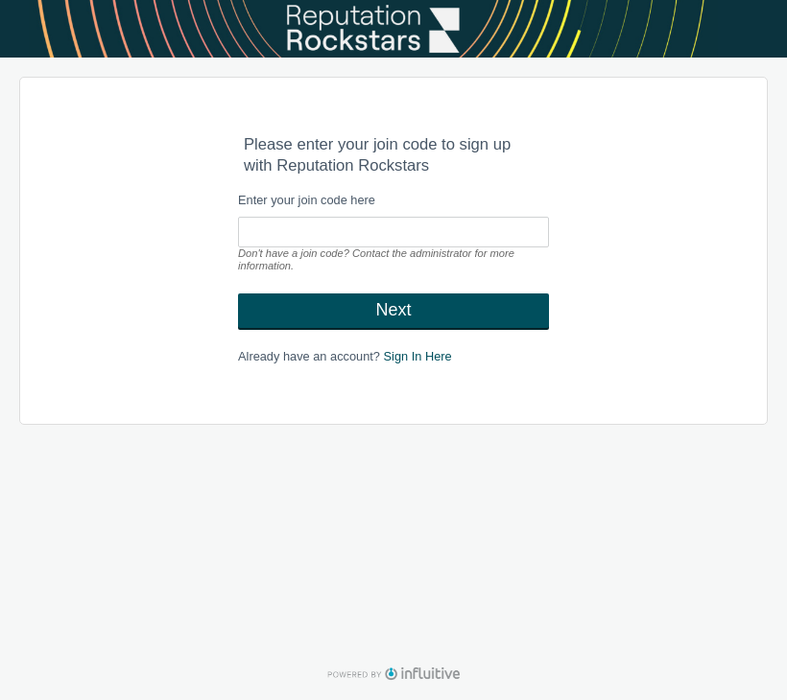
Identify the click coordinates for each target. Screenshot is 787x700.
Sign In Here (418, 356)
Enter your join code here (306, 200)
